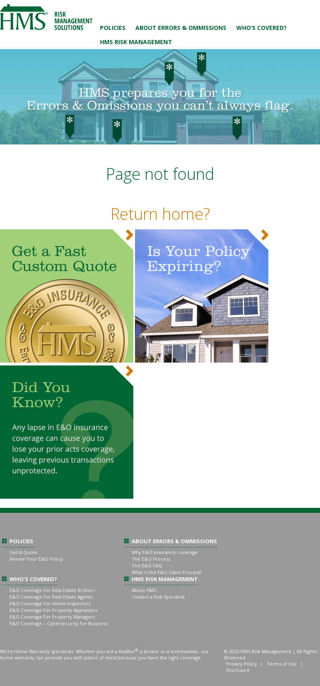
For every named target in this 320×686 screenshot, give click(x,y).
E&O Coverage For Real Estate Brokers (52, 590)
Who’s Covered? (261, 28)
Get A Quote (24, 552)
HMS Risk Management (136, 42)
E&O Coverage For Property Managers (52, 617)
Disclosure (238, 670)
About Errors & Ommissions (180, 28)
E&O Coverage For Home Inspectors (50, 603)
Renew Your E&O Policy (36, 559)
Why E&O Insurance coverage (165, 552)
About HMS (144, 590)
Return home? (160, 213)
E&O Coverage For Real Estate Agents (51, 597)
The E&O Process (151, 559)
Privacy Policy (241, 664)
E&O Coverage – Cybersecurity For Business (59, 623)
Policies (112, 28)
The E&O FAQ (147, 565)
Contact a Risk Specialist (158, 597)
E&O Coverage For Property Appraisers (53, 610)
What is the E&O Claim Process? (167, 572)
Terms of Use (282, 664)
